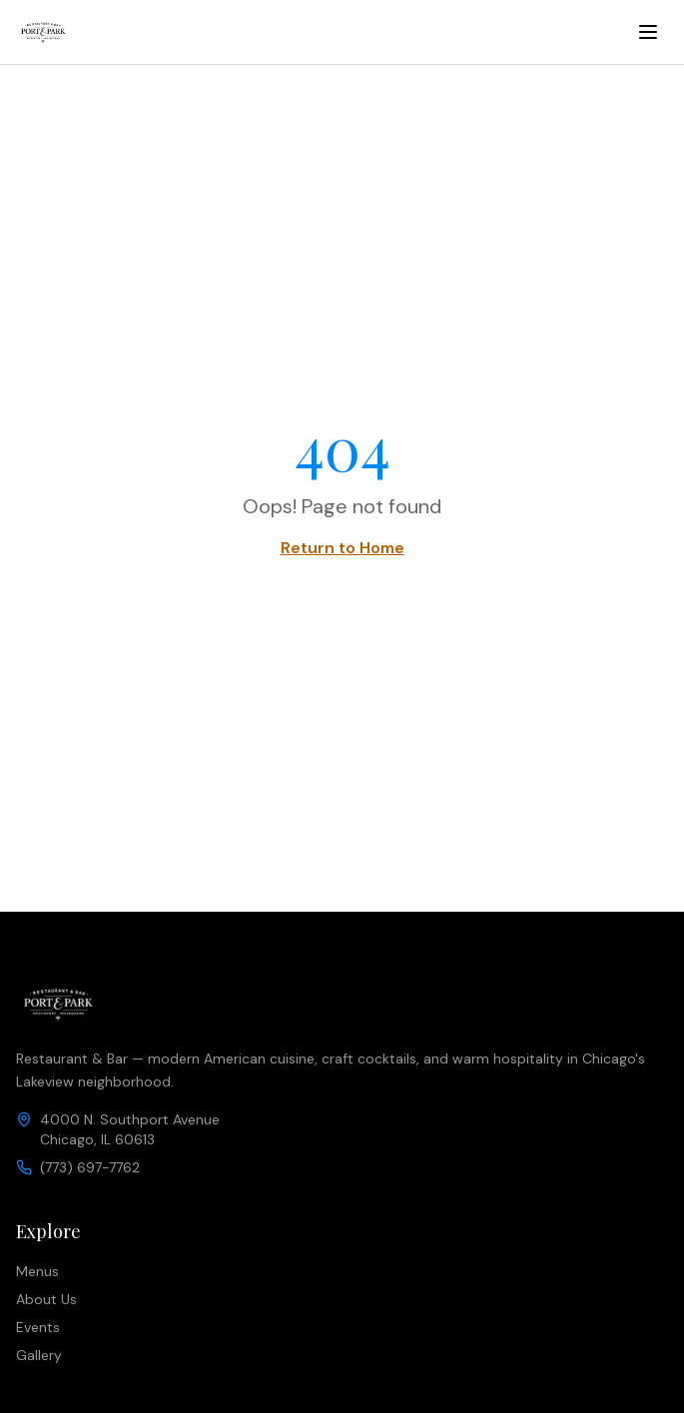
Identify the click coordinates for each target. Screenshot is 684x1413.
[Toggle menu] (648, 32)
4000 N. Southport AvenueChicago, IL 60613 (130, 1129)
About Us (46, 1299)
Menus (37, 1271)
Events (38, 1327)
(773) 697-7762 (90, 1167)
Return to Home (342, 547)
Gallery (39, 1355)
